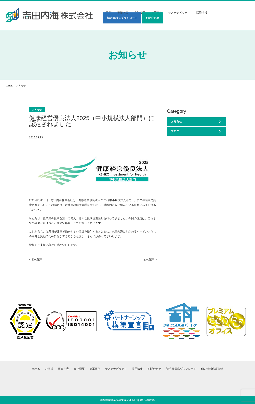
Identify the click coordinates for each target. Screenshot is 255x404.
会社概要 (79, 368)
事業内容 (122, 12)
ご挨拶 (49, 368)
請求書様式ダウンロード (122, 18)
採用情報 (201, 12)
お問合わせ (152, 18)
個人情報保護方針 (212, 368)
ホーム (9, 85)
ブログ (175, 131)
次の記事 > (150, 259)
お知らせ (176, 121)
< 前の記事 (36, 259)
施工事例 (94, 368)
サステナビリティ (179, 12)
